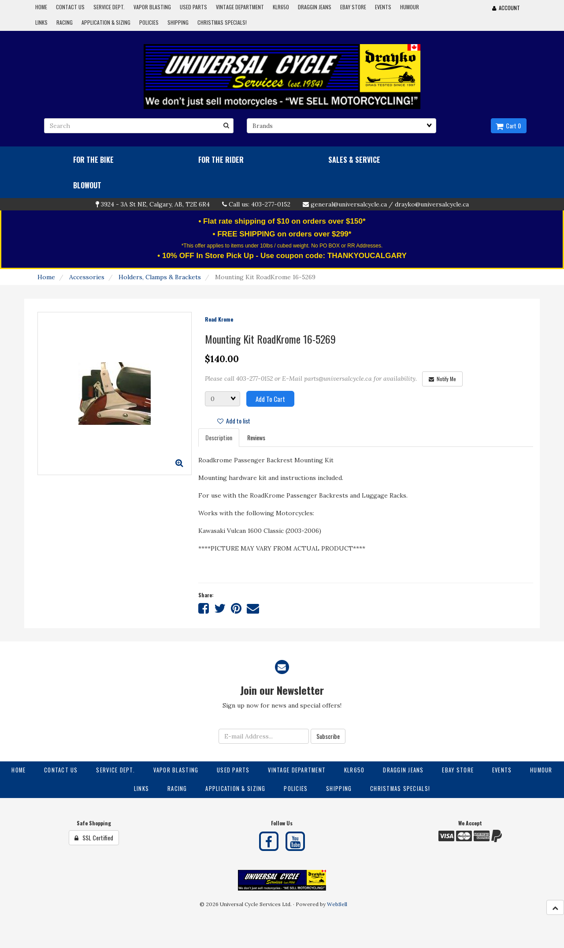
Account (506, 7)
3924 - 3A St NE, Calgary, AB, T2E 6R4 (155, 204)
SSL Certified (93, 837)
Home (46, 277)
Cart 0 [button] (508, 125)
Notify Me (442, 378)
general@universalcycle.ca (349, 204)
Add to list (233, 420)
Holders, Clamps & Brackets (160, 277)
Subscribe (328, 736)
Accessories (86, 277)
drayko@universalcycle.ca (432, 204)
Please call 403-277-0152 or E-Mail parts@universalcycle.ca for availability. (311, 378)
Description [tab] (218, 437)
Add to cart (270, 399)
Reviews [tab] (256, 437)
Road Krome (219, 319)
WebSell (337, 904)
